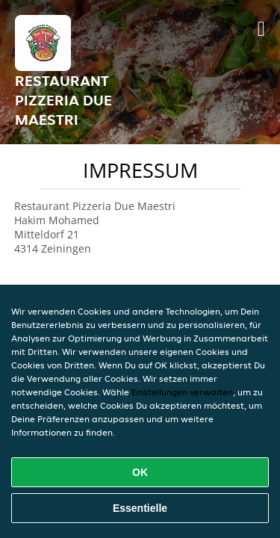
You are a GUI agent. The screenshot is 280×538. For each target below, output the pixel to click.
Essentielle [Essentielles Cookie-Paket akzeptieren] (140, 508)
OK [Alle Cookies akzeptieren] (140, 472)
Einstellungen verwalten (182, 392)
